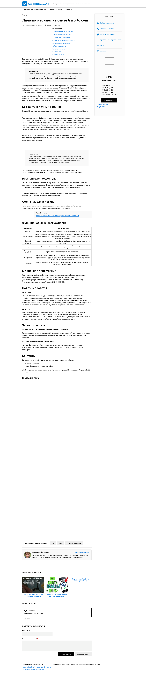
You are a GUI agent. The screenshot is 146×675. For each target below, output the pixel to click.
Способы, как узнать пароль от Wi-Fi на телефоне (57, 596)
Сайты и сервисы (107, 23)
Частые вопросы (59, 49)
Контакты (57, 52)
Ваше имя (26, 630)
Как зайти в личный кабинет (63, 32)
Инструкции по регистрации (35, 10)
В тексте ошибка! (74, 543)
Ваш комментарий (30, 639)
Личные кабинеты (56, 10)
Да (53, 543)
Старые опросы (103, 105)
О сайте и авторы (37, 667)
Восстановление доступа (62, 34)
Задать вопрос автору (82, 552)
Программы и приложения (110, 40)
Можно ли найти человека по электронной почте (33, 596)
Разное (103, 51)
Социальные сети (107, 29)
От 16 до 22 (108, 88)
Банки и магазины (107, 34)
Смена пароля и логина (62, 37)
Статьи (69, 10)
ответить (27, 619)
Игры (102, 45)
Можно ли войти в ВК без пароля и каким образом (57, 216)
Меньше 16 (108, 85)
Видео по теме (59, 54)
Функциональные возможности (64, 40)
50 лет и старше (110, 94)
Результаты (101, 107)
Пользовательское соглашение (33, 669)
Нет (60, 543)
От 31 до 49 (108, 92)
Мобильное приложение (62, 43)
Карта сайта (26, 667)
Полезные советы (60, 46)
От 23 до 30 (108, 90)
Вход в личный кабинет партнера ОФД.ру (81, 580)
